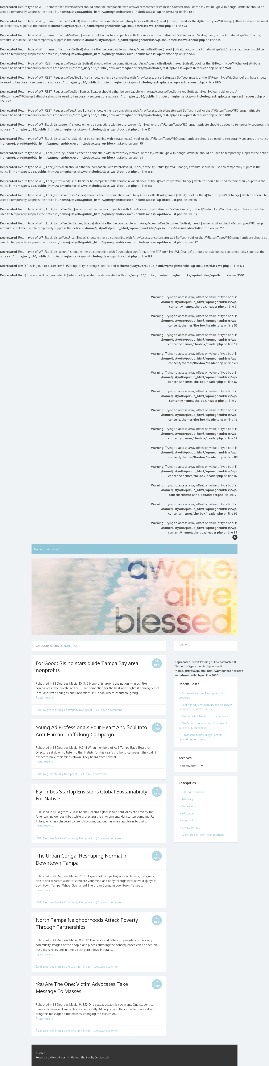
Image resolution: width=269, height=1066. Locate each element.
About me (53, 549)
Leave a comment (109, 710)
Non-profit (85, 710)
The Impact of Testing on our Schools (205, 716)
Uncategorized (191, 827)
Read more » (44, 697)
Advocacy (70, 966)
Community (71, 710)
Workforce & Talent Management (203, 834)
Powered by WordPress (51, 1057)
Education (188, 813)
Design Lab (102, 1057)
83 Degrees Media (51, 710)
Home (38, 549)
